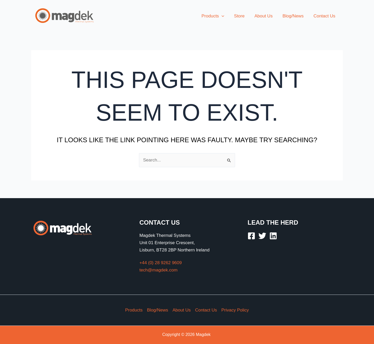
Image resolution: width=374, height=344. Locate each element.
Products (134, 310)
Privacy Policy (235, 310)
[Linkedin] (273, 236)
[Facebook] (251, 236)
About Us (181, 310)
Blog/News (157, 310)
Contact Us (206, 310)
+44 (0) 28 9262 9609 (160, 262)
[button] (226, 16)
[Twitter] (262, 236)
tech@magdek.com (158, 270)
